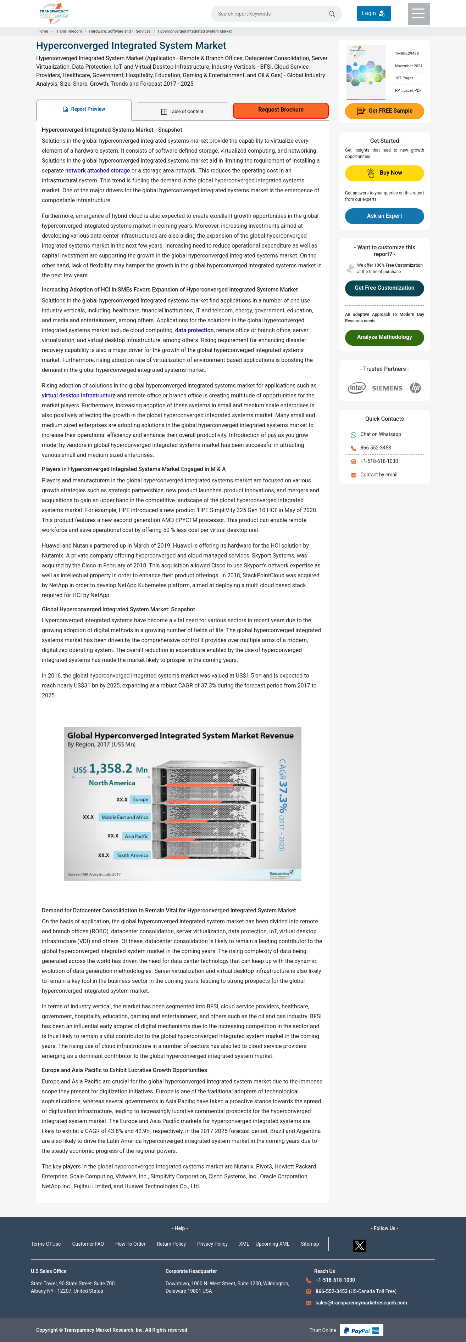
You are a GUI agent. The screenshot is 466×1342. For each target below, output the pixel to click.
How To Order (130, 1244)
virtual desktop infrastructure (79, 395)
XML (244, 1244)
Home (43, 31)
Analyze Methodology (384, 337)
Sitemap (310, 1244)
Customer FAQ (88, 1244)
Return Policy (171, 1244)
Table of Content (182, 112)
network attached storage (97, 170)
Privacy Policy (212, 1244)
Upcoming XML (273, 1244)
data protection (194, 330)
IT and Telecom (68, 31)
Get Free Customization (384, 287)
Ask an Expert (384, 216)
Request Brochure (281, 109)
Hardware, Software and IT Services (119, 31)
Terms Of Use (46, 1244)
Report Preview (84, 109)
